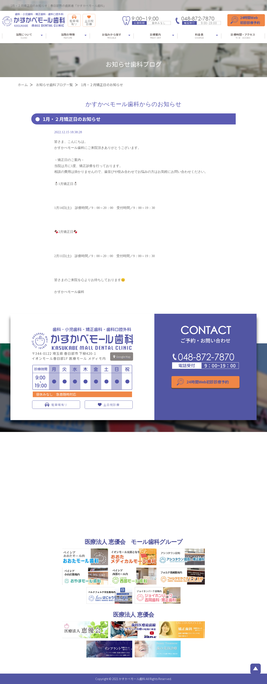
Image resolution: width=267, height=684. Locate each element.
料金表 (199, 36)
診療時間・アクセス (243, 36)
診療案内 (155, 36)
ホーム (23, 84)
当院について (24, 36)
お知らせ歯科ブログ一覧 (54, 84)
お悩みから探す (111, 36)
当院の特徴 (68, 36)
